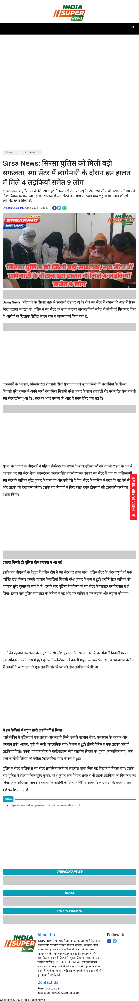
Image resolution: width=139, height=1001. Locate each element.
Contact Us (47, 982)
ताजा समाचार (29, 152)
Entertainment (69, 911)
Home (9, 152)
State (69, 893)
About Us (46, 934)
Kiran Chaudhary (15, 207)
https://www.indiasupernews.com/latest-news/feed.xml (45, 805)
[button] (6, 29)
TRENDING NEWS (69, 872)
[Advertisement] (68, 356)
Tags (8, 799)
